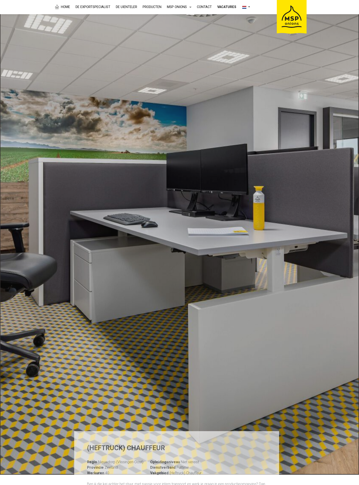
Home (65, 7)
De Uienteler (126, 7)
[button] (190, 7)
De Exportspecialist (93, 7)
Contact (204, 7)
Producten (152, 7)
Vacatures (226, 7)
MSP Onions (177, 7)
